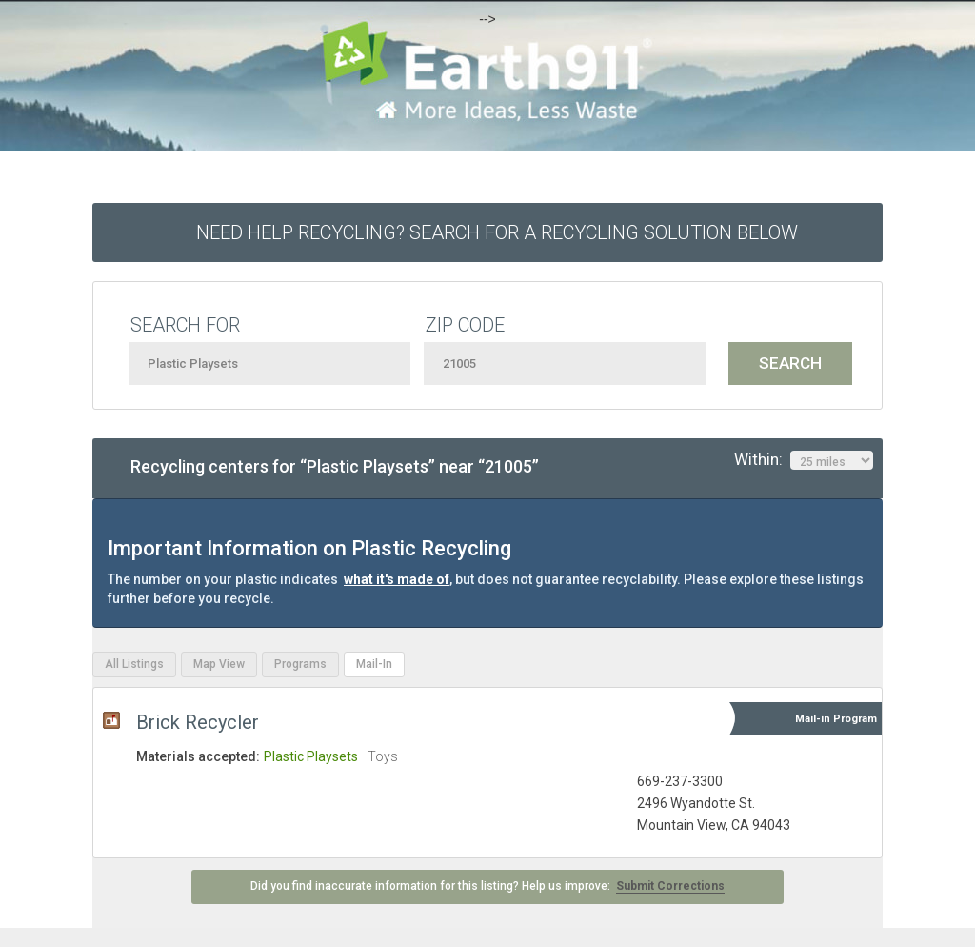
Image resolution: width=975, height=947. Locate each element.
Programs (300, 664)
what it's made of (396, 579)
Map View (219, 664)
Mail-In (374, 664)
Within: (803, 460)
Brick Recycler (197, 722)
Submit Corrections (670, 886)
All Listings (134, 664)
